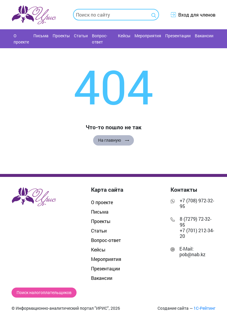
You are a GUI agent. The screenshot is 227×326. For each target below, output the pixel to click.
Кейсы (124, 35)
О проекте (21, 39)
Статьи (81, 35)
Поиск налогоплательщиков (44, 292)
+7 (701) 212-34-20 (197, 233)
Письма (40, 35)
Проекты (61, 35)
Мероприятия (147, 35)
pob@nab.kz (192, 254)
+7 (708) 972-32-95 (197, 203)
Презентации (178, 35)
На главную (113, 140)
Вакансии (204, 35)
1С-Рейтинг (204, 308)
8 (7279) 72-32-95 (195, 221)
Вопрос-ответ (99, 39)
